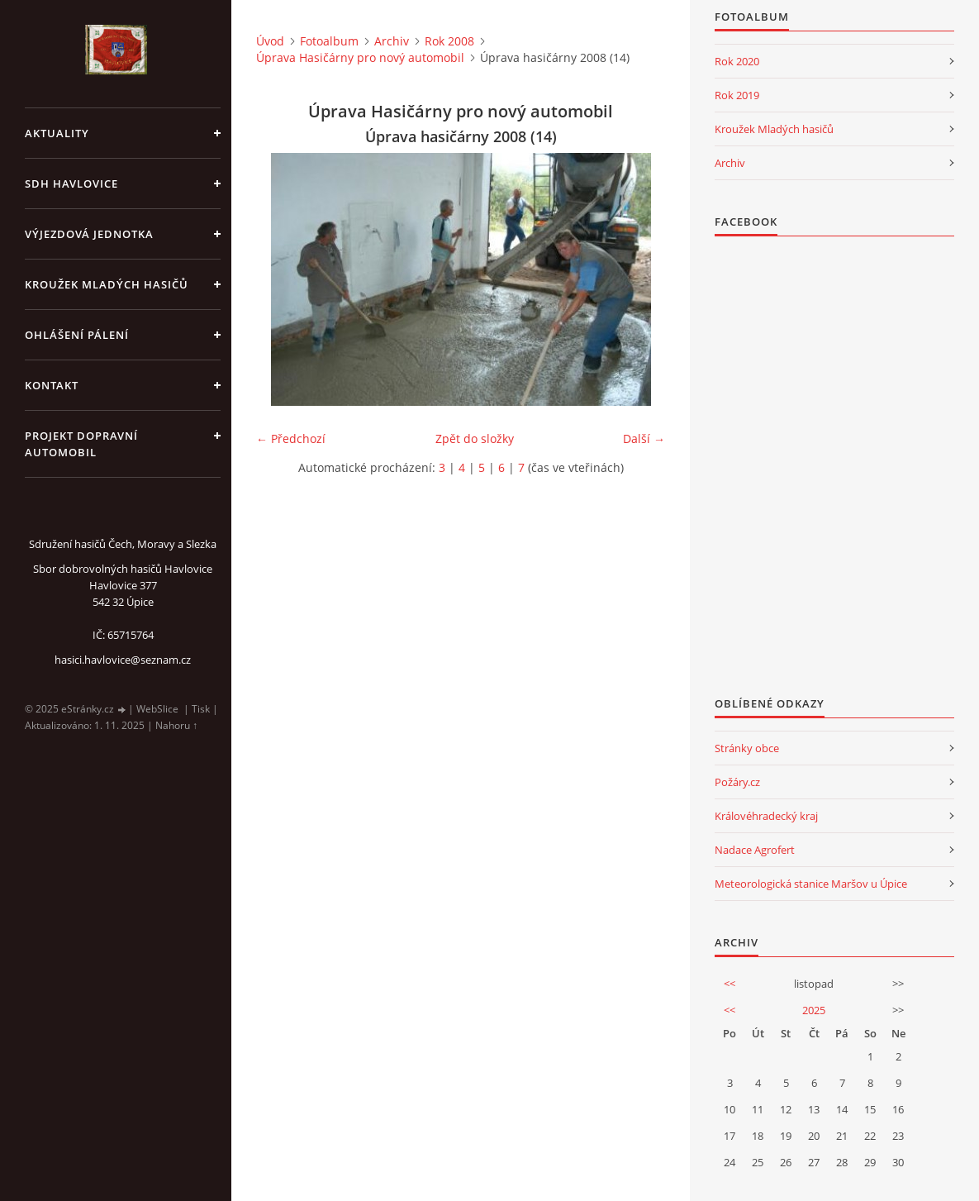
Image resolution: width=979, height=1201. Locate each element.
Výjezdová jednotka (89, 233)
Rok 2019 (737, 95)
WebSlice (157, 709)
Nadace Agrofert (755, 849)
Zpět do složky (474, 438)
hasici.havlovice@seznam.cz (123, 659)
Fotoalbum (329, 41)
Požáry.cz (737, 781)
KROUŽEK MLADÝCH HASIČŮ (106, 284)
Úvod (270, 41)
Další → (644, 438)
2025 (813, 1010)
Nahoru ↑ (176, 725)
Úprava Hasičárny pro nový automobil (360, 57)
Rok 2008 (449, 41)
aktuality (57, 133)
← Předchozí (291, 438)
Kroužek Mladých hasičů (774, 129)
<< (729, 983)
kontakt (51, 385)
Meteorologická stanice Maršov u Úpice (811, 883)
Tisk (201, 709)
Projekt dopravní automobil (81, 444)
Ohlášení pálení (77, 334)
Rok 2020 (737, 61)
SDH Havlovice (71, 183)
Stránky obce (747, 748)
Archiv (391, 41)
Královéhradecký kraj (766, 815)
